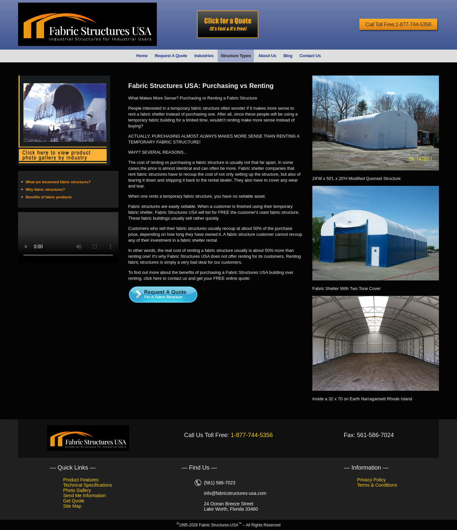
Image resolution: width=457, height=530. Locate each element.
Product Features (80, 479)
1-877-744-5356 (252, 435)
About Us (267, 55)
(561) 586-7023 (219, 482)
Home (142, 55)
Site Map (72, 506)
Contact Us (310, 55)
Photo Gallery (77, 490)
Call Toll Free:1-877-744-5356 (395, 24)
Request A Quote (171, 55)
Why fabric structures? (45, 189)
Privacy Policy (371, 479)
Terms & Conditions (377, 485)
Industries (203, 55)
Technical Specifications (87, 485)
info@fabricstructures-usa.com (235, 493)
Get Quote (73, 500)
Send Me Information (84, 495)
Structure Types (236, 55)
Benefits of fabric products (49, 197)
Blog (287, 55)
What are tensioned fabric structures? (58, 182)
